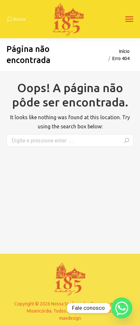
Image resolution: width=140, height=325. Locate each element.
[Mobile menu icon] (129, 19)
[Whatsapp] (122, 308)
